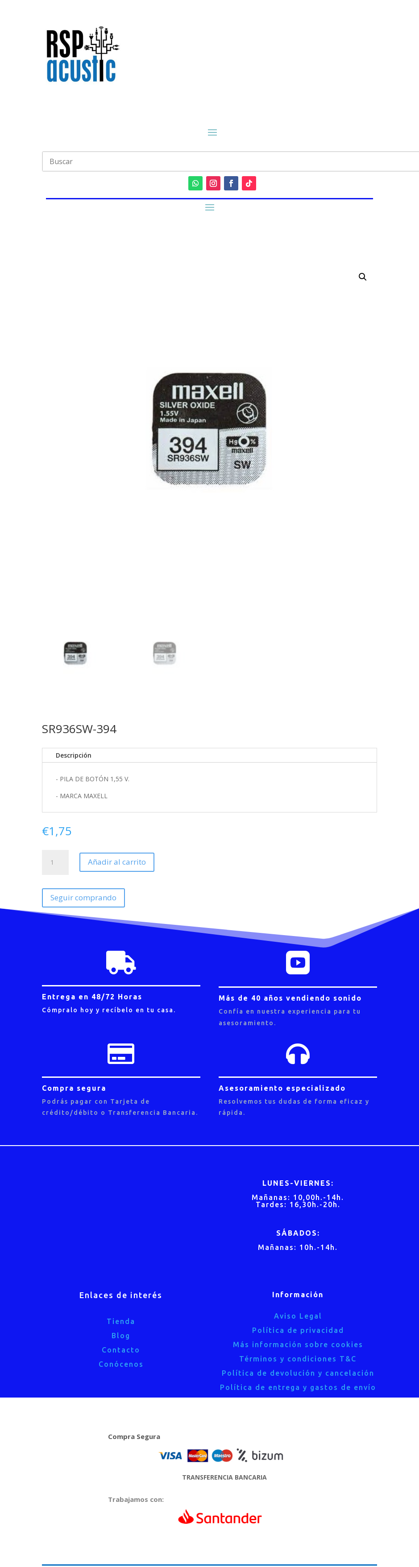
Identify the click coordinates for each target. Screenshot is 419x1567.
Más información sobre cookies (298, 1344)
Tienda (121, 1321)
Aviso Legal (298, 1316)
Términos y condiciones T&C (298, 1359)
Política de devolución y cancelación (298, 1373)
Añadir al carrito (117, 862)
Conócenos (121, 1364)
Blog (121, 1336)
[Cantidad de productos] (55, 862)
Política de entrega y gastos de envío (298, 1387)
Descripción (73, 755)
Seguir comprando (83, 897)
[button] (363, 277)
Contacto (121, 1350)
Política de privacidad (298, 1330)
